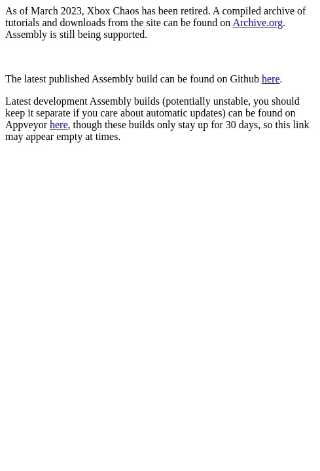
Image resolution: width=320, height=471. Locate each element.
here (271, 78)
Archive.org (257, 22)
